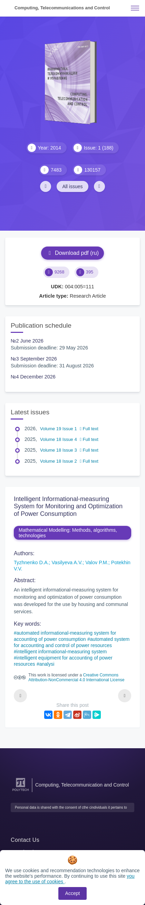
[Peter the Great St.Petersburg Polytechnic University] (20, 791)
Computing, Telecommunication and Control (82, 785)
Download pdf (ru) (72, 253)
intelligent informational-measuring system (62, 651)
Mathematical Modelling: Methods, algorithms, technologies (68, 532)
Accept (72, 893)
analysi (47, 664)
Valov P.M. (96, 562)
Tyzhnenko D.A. (31, 562)
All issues (72, 186)
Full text (89, 428)
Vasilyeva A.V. (67, 562)
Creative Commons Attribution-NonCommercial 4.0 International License (76, 677)
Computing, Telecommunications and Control (62, 7)
